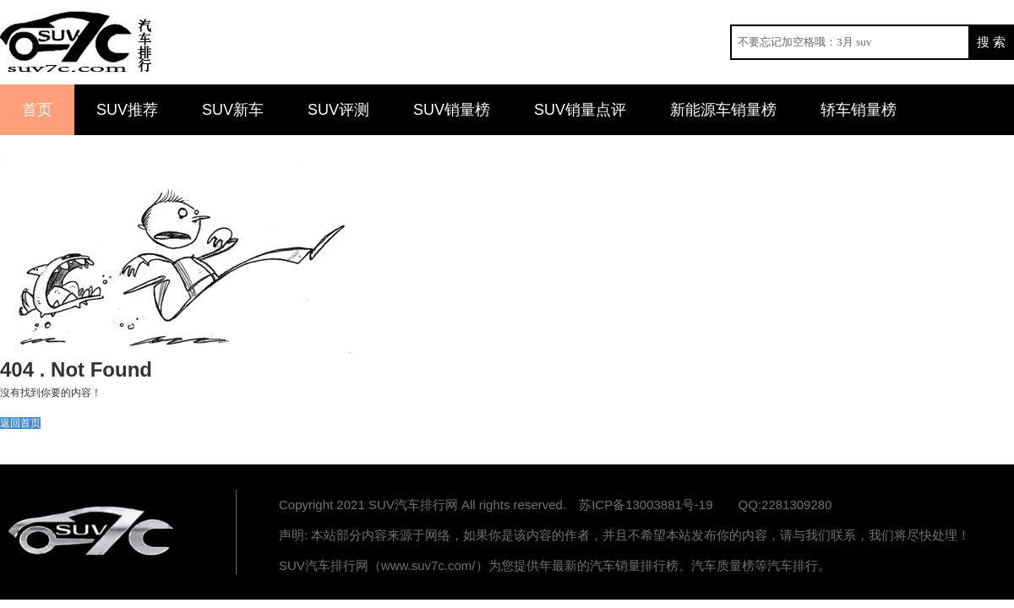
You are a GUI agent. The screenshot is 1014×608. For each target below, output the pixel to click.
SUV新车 (233, 109)
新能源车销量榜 (723, 109)
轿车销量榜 (858, 109)
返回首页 (20, 423)
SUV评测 (338, 109)
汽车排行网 (93, 532)
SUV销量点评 (580, 109)
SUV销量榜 (451, 109)
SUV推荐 (127, 109)
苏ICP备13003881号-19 (645, 504)
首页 (37, 109)
